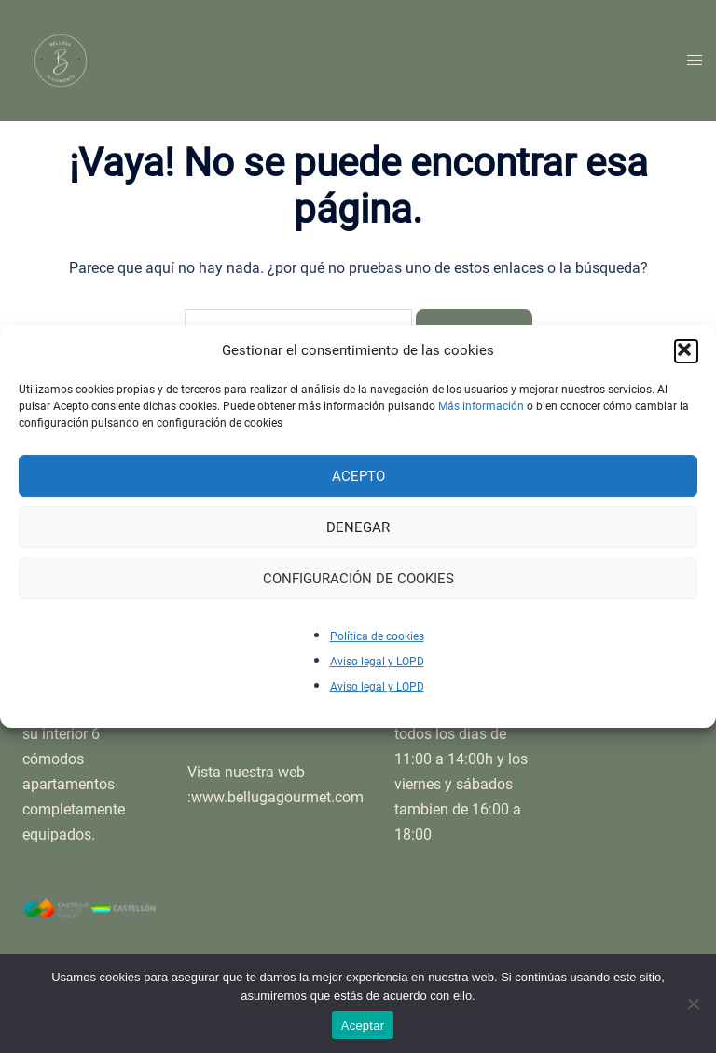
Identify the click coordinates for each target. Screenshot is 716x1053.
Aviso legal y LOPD (377, 661)
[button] (686, 351)
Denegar (358, 527)
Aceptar (363, 1025)
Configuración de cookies (358, 578)
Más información (481, 406)
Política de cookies (377, 636)
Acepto (358, 476)
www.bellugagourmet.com (277, 797)
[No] (692, 1003)
